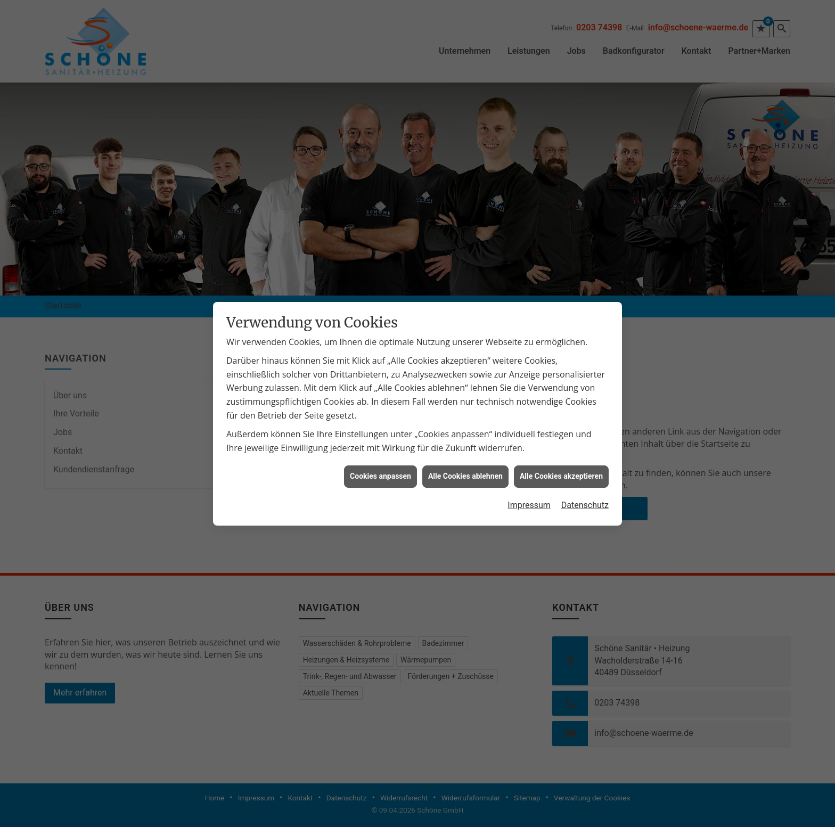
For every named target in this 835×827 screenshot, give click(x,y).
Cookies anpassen (380, 465)
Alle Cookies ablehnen (465, 465)
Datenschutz (585, 494)
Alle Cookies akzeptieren (561, 465)
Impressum (529, 494)
